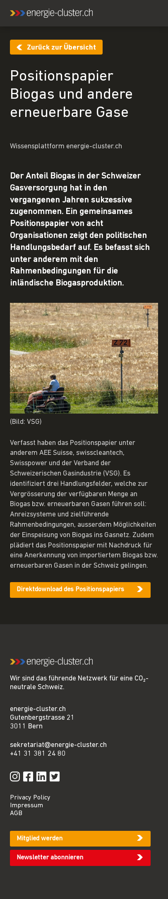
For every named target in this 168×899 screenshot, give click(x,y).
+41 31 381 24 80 (38, 753)
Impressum (26, 805)
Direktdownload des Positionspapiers (70, 589)
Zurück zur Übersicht (61, 47)
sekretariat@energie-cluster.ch (58, 745)
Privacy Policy (30, 797)
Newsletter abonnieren (50, 857)
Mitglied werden (39, 838)
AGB (16, 813)
